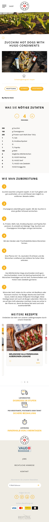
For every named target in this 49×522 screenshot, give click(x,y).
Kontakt (24, 471)
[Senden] (38, 485)
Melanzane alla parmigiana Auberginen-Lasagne (23, 355)
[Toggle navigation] (4, 6)
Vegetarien (37, 88)
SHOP (11, 6)
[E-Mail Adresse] (22, 485)
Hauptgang (11, 88)
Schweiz (24, 88)
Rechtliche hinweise (24, 465)
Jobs (24, 459)
